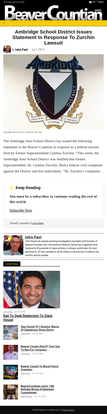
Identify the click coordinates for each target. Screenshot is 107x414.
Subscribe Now (21, 210)
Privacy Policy (68, 409)
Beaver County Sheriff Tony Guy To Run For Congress (40, 348)
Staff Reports (26, 396)
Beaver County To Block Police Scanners (39, 368)
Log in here (37, 223)
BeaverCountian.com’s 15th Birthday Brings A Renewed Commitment (37, 389)
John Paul (21, 49)
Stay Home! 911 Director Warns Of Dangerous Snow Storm (40, 328)
